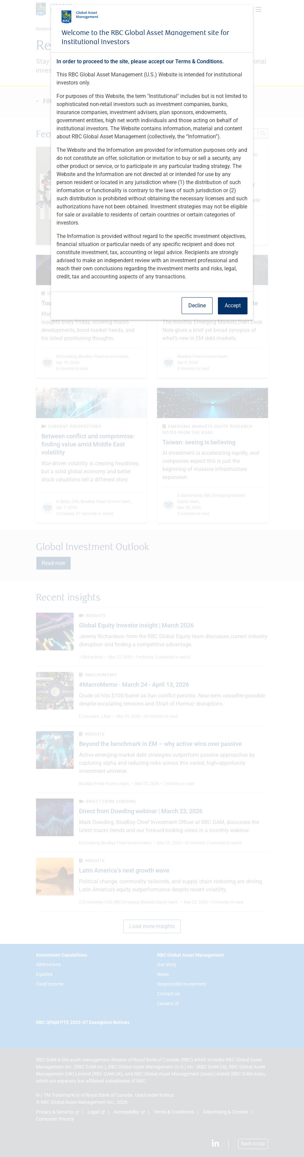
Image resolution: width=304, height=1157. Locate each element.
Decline (197, 305)
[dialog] (152, 578)
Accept (233, 305)
